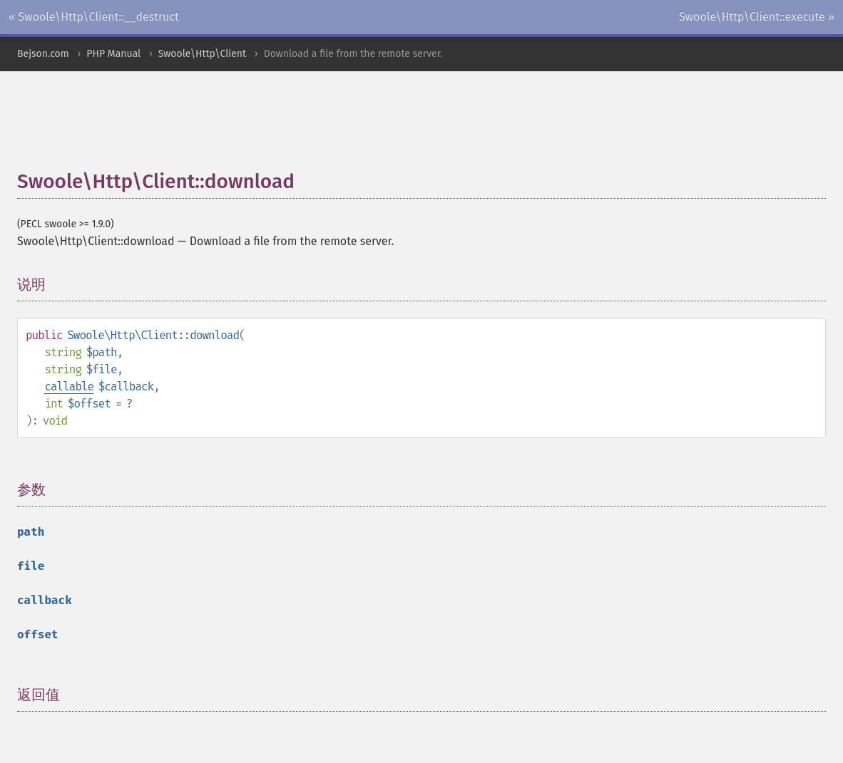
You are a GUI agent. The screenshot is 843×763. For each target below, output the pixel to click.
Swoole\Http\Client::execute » (756, 17)
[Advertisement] (363, 127)
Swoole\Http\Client (202, 54)
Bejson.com (43, 54)
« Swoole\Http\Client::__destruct (94, 17)
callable (68, 386)
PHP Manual (113, 54)
